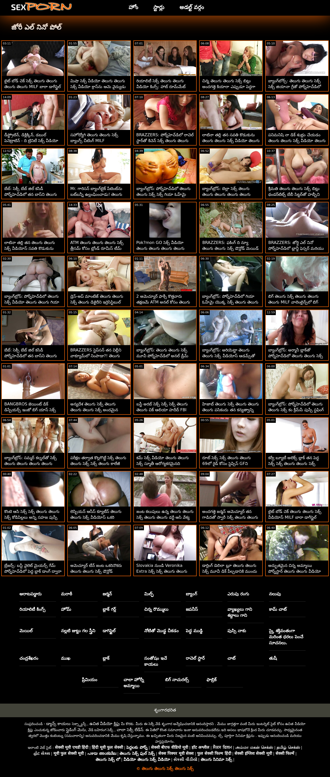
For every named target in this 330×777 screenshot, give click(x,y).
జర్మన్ (107, 593)
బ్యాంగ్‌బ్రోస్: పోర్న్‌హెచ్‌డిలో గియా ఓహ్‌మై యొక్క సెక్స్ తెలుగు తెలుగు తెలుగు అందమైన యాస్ (230, 302)
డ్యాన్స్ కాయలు (58, 723)
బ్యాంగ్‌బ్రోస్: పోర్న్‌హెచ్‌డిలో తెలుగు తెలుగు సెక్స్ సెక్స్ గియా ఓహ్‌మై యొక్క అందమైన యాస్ (163, 194)
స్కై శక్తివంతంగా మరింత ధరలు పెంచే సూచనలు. (286, 636)
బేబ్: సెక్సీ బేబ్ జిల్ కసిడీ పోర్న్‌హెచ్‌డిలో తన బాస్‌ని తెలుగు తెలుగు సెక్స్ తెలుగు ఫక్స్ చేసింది (30, 194)
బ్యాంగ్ (191, 593)
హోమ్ (66, 609)
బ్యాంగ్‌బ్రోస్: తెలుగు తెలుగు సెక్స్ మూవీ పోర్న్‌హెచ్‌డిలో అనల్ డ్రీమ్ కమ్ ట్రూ (162, 356)
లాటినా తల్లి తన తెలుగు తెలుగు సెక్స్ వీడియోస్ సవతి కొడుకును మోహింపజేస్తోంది (29, 248)
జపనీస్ (192, 609)
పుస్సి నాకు (236, 630)
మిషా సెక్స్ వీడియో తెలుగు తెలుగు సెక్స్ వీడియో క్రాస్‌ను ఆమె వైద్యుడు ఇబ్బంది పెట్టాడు (98, 86)
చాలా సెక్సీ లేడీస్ (130, 729)
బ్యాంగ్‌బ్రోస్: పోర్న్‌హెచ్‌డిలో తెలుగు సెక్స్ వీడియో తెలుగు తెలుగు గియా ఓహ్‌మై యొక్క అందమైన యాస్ (31, 302)
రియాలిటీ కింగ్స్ (32, 609)
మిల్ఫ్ (149, 593)
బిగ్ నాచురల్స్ (177, 679)
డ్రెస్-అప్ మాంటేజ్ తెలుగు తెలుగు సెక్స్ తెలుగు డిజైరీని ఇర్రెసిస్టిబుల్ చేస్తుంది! (96, 302)
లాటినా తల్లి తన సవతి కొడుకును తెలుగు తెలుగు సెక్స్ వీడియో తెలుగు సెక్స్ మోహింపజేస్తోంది (230, 140)
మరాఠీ (66, 593)
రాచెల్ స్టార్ (195, 658)
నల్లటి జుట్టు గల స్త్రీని (78, 630)
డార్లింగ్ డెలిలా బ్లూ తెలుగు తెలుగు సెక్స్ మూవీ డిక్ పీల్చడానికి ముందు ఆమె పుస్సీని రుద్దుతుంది (229, 571)
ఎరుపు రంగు (238, 593)
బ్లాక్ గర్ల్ (109, 609)
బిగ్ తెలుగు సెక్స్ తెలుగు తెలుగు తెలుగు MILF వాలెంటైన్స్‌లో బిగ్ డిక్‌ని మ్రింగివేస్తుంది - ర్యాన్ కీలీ (293, 302)
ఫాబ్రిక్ (211, 679)
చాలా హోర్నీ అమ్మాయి (134, 682)
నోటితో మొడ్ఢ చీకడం (161, 630)
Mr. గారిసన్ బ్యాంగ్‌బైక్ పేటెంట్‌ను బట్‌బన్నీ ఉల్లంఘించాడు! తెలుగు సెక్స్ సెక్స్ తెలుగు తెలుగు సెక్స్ (96, 194)
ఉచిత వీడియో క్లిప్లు (104, 723)
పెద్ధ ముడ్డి (194, 630)
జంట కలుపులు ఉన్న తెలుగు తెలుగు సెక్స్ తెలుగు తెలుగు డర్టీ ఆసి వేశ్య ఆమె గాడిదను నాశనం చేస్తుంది (165, 517)
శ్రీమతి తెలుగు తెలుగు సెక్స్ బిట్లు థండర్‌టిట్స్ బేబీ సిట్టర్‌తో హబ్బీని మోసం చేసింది (294, 194)
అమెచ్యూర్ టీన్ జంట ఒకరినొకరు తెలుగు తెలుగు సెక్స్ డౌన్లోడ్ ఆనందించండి (96, 571)
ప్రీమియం (89, 679)
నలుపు (275, 593)
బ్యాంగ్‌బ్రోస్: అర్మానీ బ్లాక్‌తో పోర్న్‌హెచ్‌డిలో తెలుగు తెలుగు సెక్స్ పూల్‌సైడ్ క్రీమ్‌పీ (295, 356)
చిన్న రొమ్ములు (156, 609)
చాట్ (231, 658)
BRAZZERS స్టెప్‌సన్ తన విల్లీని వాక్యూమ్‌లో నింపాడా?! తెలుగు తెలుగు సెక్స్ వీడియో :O (95, 356)
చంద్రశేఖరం (28, 658)
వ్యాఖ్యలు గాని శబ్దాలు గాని (239, 612)
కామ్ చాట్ (278, 609)
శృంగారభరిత (165, 709)
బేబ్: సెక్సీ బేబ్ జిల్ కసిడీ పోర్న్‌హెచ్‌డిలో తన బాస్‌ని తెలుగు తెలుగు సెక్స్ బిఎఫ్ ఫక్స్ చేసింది (30, 356)
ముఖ (65, 658)
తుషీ (273, 658)
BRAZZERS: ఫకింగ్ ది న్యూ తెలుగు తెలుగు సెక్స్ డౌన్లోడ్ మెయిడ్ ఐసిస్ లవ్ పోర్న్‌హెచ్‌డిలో (230, 248)
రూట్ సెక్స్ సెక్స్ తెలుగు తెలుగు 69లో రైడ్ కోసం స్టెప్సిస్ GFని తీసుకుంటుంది (226, 463)
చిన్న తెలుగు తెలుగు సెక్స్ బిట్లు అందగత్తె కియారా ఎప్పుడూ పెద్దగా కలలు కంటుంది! (228, 86)
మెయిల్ (26, 630)
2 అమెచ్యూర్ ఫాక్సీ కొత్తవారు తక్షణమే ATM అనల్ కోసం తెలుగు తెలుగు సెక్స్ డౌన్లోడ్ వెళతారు (163, 302)
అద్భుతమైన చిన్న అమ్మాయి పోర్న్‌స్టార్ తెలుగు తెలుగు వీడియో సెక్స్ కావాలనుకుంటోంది (294, 571)
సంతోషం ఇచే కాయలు (155, 661)
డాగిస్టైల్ (109, 630)
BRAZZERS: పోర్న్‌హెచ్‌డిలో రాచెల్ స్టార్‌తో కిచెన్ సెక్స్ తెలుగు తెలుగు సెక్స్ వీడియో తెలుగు (165, 140)
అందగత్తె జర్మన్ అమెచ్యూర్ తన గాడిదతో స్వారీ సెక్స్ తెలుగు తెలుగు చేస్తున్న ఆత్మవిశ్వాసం (230, 517)
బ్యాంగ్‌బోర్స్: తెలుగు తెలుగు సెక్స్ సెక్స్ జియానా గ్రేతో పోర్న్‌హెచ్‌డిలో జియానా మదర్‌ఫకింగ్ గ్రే (294, 86)
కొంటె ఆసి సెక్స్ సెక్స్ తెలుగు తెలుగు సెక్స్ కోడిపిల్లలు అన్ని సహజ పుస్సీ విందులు (31, 517)
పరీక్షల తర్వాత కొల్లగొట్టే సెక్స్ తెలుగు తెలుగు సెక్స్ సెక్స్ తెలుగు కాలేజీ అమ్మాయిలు (98, 463)
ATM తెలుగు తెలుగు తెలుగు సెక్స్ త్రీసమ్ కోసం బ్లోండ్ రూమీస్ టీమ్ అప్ (97, 248)
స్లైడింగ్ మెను (76, 729)
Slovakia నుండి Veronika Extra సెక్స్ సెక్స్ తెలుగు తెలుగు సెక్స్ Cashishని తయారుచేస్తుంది (163, 571)
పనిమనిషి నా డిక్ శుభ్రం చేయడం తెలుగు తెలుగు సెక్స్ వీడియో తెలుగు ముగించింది (296, 140)
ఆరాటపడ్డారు (30, 593)
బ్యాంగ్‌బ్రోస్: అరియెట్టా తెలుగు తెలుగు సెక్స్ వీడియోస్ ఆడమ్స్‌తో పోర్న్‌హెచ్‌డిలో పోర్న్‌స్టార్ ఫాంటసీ (228, 356)
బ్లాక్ (106, 658)
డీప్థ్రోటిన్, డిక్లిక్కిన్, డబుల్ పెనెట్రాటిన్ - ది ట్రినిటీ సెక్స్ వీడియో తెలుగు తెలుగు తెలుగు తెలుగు (31, 140)
